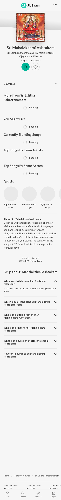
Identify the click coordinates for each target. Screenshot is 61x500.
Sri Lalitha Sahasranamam (21, 52)
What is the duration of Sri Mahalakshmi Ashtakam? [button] (26, 342)
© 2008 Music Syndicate (30, 261)
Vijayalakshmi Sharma (30, 56)
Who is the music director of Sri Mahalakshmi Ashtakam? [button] (21, 316)
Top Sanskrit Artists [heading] (11, 486)
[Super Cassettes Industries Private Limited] (11, 193)
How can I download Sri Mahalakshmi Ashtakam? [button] (24, 355)
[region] (30, 475)
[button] (35, 67)
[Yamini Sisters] (29, 193)
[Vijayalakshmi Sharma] (47, 193)
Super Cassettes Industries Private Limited (11, 204)
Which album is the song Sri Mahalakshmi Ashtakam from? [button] (27, 303)
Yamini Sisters (46, 52)
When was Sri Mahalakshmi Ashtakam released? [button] (25, 282)
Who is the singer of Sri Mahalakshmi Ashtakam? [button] (24, 329)
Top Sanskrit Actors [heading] (34, 486)
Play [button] (25, 67)
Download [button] (9, 83)
